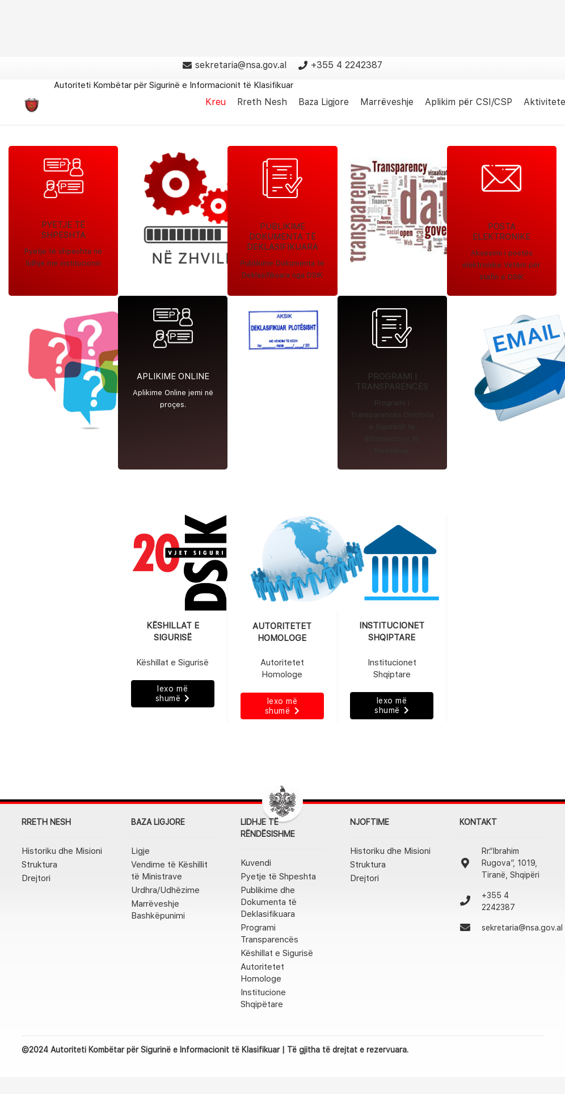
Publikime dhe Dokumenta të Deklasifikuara (269, 902)
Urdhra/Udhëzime (165, 890)
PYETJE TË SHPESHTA (63, 230)
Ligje (140, 851)
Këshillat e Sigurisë (277, 953)
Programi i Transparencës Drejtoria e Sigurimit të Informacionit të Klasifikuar (392, 427)
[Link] (31, 105)
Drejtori (36, 878)
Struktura (39, 865)
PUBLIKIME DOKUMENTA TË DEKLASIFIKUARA (282, 236)
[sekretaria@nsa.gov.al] (470, 928)
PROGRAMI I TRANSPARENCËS (392, 381)
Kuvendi (256, 863)
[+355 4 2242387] (470, 901)
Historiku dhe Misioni (62, 851)
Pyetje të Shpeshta (278, 876)
